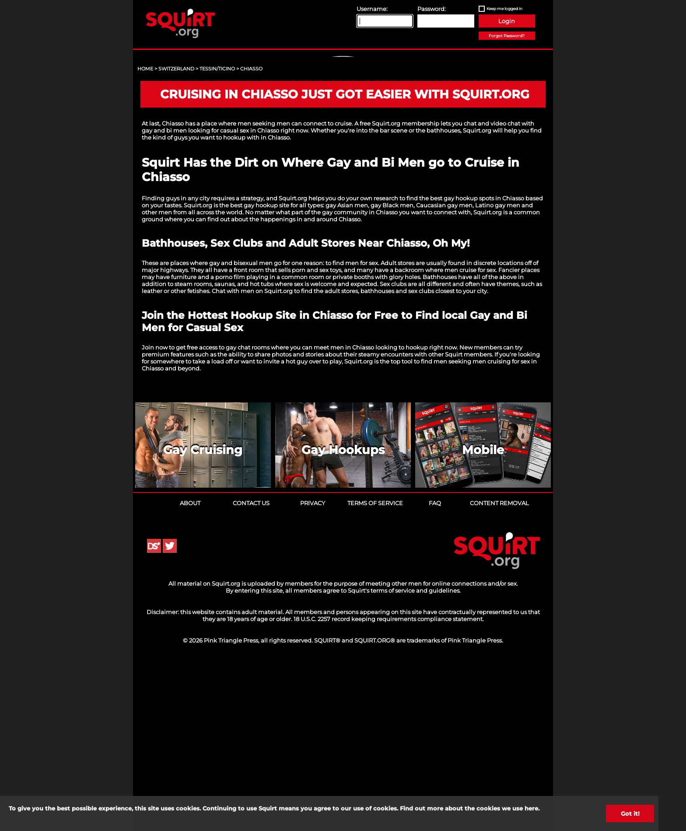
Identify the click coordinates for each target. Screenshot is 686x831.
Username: (372, 8)
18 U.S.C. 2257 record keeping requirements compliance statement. (389, 786)
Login (506, 20)
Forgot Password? (507, 35)
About (190, 670)
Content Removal (499, 670)
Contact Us (251, 670)
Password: (431, 8)
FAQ (435, 670)
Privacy (312, 670)
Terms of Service (375, 670)
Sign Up (344, 131)
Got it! (630, 813)
